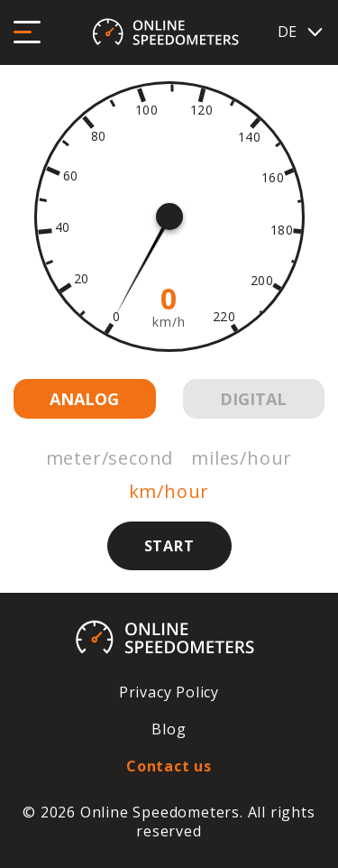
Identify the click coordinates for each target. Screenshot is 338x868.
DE (301, 32)
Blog (168, 729)
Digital (253, 399)
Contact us (169, 766)
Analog (84, 399)
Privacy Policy (169, 692)
